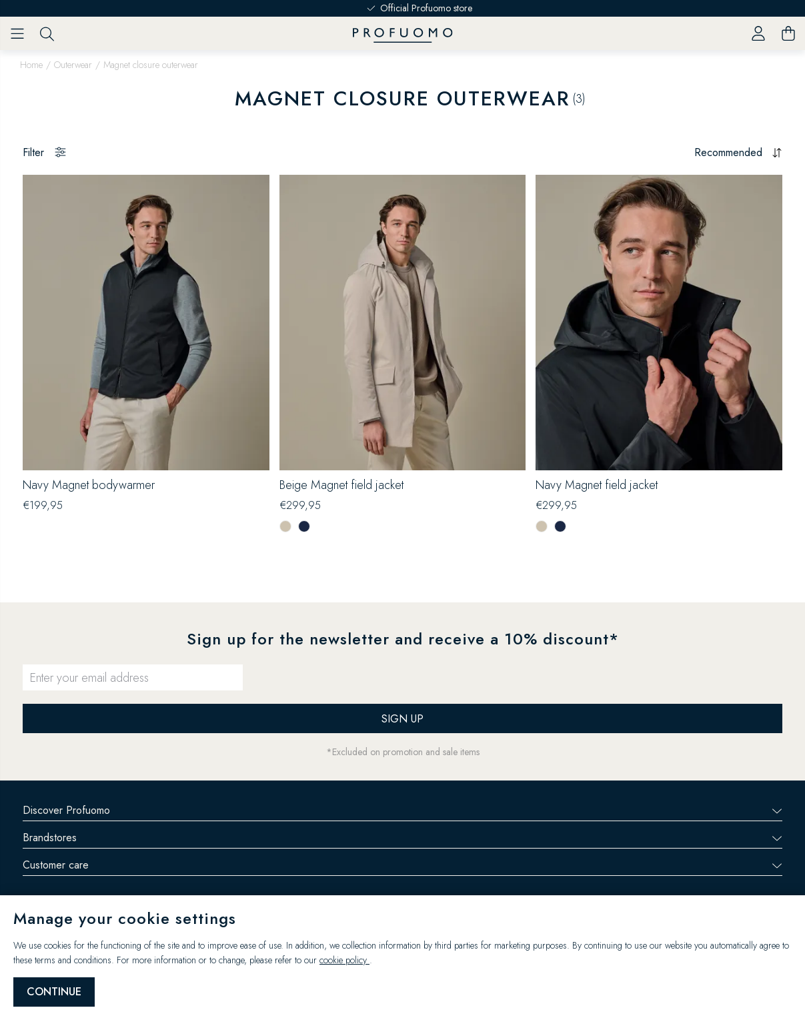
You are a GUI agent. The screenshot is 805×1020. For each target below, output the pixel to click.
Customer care (402, 865)
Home (31, 64)
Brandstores (402, 837)
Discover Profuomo (402, 810)
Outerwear (73, 64)
